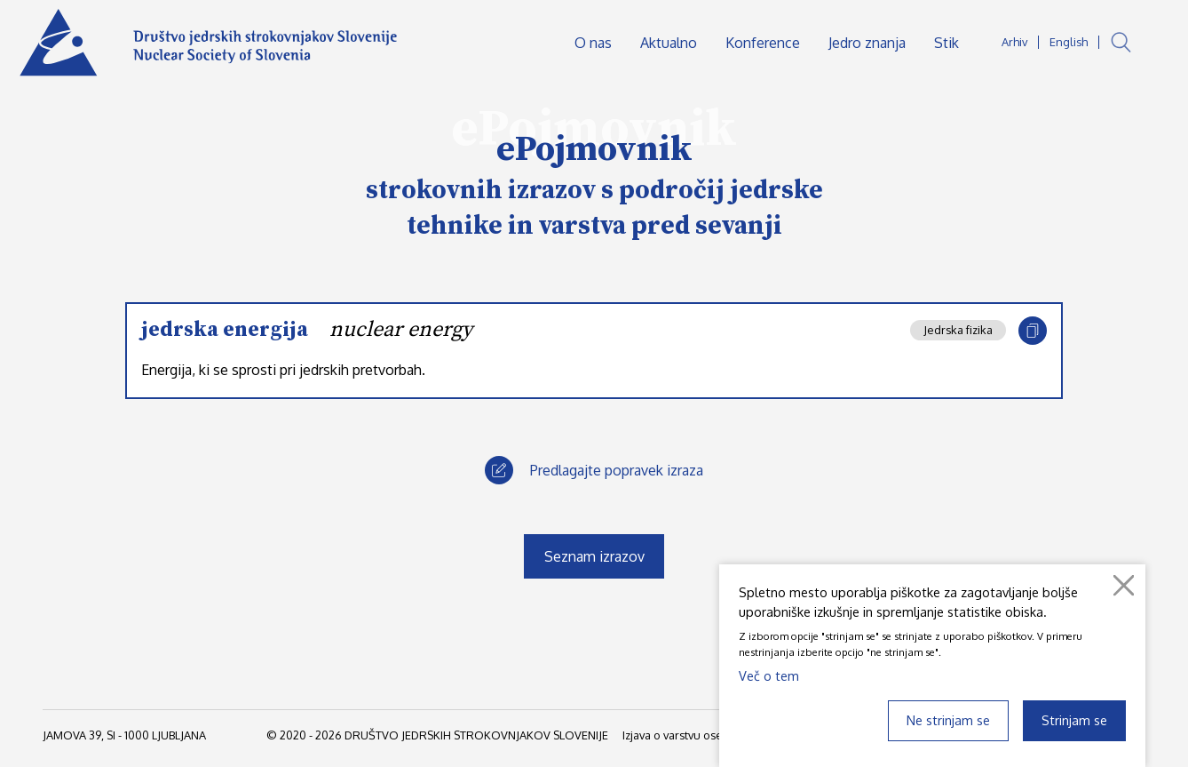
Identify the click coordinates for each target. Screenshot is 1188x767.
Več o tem (769, 675)
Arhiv (1014, 42)
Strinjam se (1074, 720)
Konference (762, 43)
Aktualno (668, 43)
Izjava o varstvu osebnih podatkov (710, 735)
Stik (946, 43)
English (1068, 42)
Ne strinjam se (948, 720)
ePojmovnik (594, 149)
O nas (593, 43)
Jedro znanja (867, 43)
